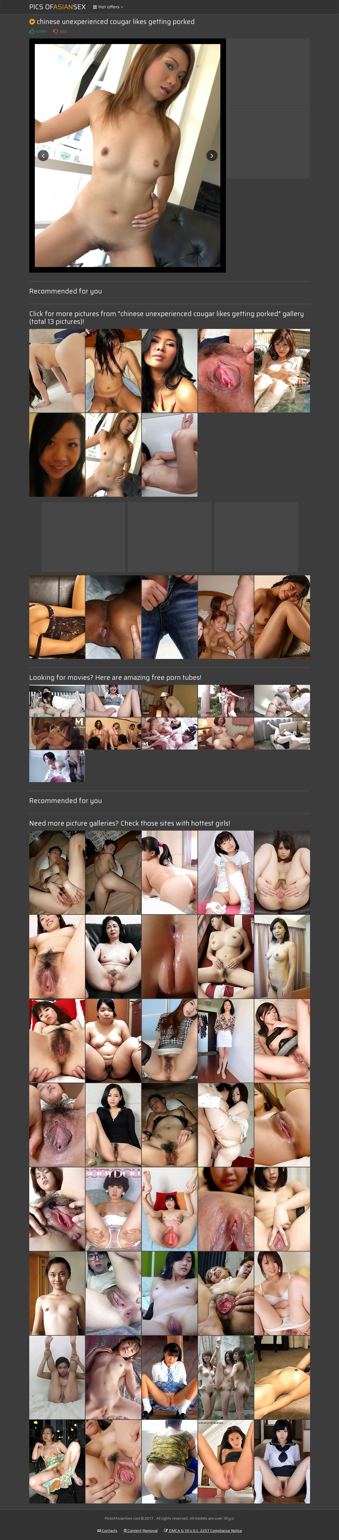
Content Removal (141, 1530)
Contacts (107, 1530)
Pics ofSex (57, 7)
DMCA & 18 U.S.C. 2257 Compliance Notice (203, 1530)
